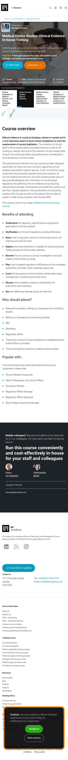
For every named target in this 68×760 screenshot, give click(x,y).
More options (34, 738)
